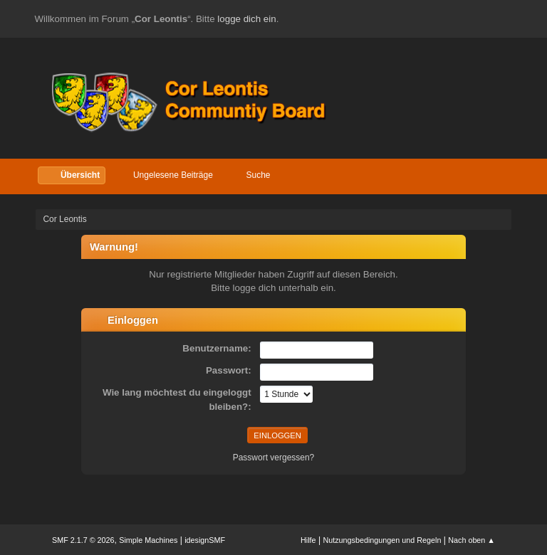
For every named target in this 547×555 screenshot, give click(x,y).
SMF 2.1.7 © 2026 (83, 540)
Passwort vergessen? (274, 457)
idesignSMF (204, 540)
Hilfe (308, 540)
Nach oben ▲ (471, 540)
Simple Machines (148, 540)
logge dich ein (246, 19)
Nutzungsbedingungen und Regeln (382, 540)
